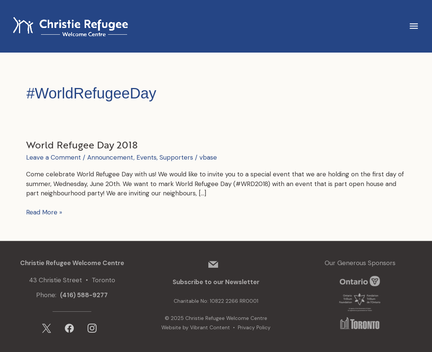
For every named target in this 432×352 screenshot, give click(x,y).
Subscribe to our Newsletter (216, 282)
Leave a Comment (53, 157)
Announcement (110, 157)
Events (146, 157)
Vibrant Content (210, 327)
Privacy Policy (254, 327)
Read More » (44, 212)
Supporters (176, 157)
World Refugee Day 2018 (82, 145)
